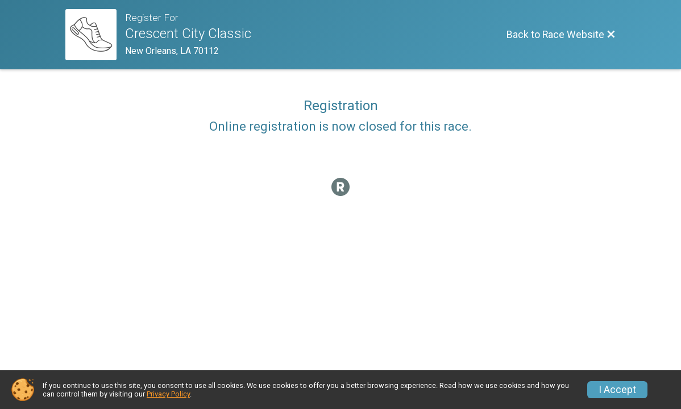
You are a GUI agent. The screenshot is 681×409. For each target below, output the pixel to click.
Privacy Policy (168, 394)
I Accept (617, 389)
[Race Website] (95, 34)
